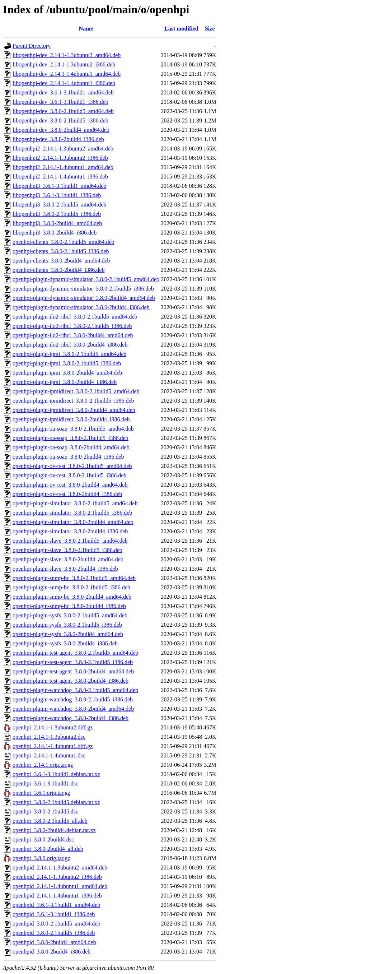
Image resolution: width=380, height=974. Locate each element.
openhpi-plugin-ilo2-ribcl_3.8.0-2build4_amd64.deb (73, 335)
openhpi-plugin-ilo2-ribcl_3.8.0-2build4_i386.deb (70, 345)
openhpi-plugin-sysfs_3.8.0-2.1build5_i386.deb (67, 625)
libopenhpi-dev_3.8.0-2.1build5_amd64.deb (63, 111)
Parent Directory (32, 46)
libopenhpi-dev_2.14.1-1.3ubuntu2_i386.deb (64, 64)
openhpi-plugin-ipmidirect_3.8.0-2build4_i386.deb (71, 419)
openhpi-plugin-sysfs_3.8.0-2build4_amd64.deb (68, 634)
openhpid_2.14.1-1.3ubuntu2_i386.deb (57, 877)
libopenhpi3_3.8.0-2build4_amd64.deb (57, 223)
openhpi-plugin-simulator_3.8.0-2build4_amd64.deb (73, 522)
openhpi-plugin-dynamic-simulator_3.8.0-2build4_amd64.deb (84, 298)
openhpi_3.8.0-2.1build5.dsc (45, 811)
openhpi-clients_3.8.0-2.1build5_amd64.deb (63, 242)
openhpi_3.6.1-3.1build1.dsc (45, 783)
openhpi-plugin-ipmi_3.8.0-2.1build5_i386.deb (67, 363)
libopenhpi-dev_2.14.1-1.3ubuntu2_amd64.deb (67, 55)
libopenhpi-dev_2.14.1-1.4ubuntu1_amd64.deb (67, 74)
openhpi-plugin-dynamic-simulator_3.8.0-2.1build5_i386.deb (83, 289)
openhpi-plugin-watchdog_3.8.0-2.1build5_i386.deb (73, 699)
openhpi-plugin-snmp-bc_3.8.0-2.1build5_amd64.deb (74, 578)
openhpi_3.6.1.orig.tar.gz (41, 793)
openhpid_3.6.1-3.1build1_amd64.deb (56, 905)
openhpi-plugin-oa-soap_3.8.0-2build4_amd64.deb (71, 447)
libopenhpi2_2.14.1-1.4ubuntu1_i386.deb (60, 176)
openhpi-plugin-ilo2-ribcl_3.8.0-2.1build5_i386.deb (72, 326)
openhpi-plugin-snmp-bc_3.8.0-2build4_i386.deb (69, 606)
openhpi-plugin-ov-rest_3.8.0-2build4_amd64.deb (70, 485)
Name (86, 28)
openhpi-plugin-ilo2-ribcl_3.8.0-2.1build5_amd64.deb (75, 317)
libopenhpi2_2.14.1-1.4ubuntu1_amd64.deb (63, 167)
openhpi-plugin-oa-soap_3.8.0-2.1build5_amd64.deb (73, 429)
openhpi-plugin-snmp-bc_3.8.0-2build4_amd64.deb (72, 597)
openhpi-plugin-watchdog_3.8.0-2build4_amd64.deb (73, 709)
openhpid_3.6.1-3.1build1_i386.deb (54, 914)
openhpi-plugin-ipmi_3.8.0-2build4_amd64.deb (67, 373)
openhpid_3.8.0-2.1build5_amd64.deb (56, 923)
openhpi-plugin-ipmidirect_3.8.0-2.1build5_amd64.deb (76, 391)
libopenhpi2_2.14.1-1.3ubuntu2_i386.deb (60, 158)
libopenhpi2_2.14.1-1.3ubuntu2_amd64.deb (63, 148)
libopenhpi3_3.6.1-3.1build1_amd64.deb (59, 186)
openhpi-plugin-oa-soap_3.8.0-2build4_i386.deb (68, 457)
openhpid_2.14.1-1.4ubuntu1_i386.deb (57, 895)
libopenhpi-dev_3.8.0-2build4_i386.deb (58, 139)
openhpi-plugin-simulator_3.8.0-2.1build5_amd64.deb (75, 503)
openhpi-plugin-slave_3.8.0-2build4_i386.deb (65, 569)
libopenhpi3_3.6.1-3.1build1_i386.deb (57, 195)
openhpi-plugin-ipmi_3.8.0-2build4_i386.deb (65, 382)
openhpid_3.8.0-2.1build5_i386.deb (54, 933)
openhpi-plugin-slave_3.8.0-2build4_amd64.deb (68, 559)
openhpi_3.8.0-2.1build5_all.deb (50, 821)
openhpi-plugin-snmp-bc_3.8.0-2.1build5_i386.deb (71, 587)
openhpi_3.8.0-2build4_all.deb (48, 849)
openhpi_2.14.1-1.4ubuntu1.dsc (49, 755)
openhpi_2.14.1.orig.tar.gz (43, 765)
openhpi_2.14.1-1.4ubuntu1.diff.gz (53, 746)
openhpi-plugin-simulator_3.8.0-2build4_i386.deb (70, 531)
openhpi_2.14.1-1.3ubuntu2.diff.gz (53, 727)
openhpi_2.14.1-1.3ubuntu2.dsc (49, 737)
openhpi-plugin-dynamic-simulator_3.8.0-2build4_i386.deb (81, 307)
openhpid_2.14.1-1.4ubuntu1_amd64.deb (60, 886)
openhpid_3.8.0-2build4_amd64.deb (54, 942)
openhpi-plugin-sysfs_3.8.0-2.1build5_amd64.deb (70, 615)
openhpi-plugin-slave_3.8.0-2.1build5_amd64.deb (70, 541)
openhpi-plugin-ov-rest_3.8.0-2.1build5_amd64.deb (72, 466)
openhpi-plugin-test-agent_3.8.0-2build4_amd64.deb (73, 671)
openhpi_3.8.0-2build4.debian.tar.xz (54, 830)
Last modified (181, 28)
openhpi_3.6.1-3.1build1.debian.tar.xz (56, 774)
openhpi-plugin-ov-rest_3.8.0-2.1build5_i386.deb (69, 475)
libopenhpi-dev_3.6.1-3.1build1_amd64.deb (63, 92)
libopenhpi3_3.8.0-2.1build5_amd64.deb (59, 204)
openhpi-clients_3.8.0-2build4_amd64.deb (61, 261)
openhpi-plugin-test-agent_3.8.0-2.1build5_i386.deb (73, 662)
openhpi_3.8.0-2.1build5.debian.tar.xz (56, 802)
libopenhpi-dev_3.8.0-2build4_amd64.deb (61, 130)
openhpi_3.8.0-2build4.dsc (43, 839)
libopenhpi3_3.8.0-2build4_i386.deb (55, 232)
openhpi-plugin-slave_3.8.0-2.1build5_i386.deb (67, 550)
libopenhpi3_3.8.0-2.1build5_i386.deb (57, 214)
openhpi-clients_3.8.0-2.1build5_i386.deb (61, 251)
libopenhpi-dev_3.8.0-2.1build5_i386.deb (60, 120)
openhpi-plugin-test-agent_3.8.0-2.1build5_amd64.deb (75, 653)
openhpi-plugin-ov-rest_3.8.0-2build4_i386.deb (67, 494)
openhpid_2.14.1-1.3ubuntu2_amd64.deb (60, 867)
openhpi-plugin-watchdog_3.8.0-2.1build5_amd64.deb (75, 690)
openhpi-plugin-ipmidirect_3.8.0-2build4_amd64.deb (74, 410)
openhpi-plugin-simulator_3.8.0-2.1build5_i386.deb (72, 513)
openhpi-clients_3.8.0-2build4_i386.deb (58, 270)
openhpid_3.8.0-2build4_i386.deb (51, 952)
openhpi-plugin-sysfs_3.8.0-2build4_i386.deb (65, 643)
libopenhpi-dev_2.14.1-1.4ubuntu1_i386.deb (64, 83)
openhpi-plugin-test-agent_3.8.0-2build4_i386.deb (70, 681)
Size (210, 28)
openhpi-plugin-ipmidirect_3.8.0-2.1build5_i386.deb (73, 401)
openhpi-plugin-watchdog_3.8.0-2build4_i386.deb (70, 718)
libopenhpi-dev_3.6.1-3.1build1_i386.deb (60, 102)
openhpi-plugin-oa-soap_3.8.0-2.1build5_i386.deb (70, 438)
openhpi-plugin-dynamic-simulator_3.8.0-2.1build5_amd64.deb (86, 279)
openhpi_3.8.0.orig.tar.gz (41, 858)
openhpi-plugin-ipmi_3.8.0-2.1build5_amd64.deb (69, 354)
